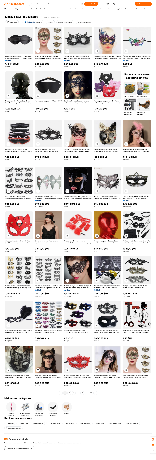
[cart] (114, 4)
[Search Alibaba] (55, 4)
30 (91, 393)
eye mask (10, 423)
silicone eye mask (114, 423)
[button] (82, 4)
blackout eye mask (132, 423)
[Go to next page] (95, 393)
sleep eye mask (38, 423)
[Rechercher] (91, 4)
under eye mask (84, 423)
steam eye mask (54, 423)
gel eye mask (99, 423)
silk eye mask (23, 423)
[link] (153, 439)
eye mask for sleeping (13, 428)
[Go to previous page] (61, 393)
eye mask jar (69, 423)
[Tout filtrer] (12, 22)
